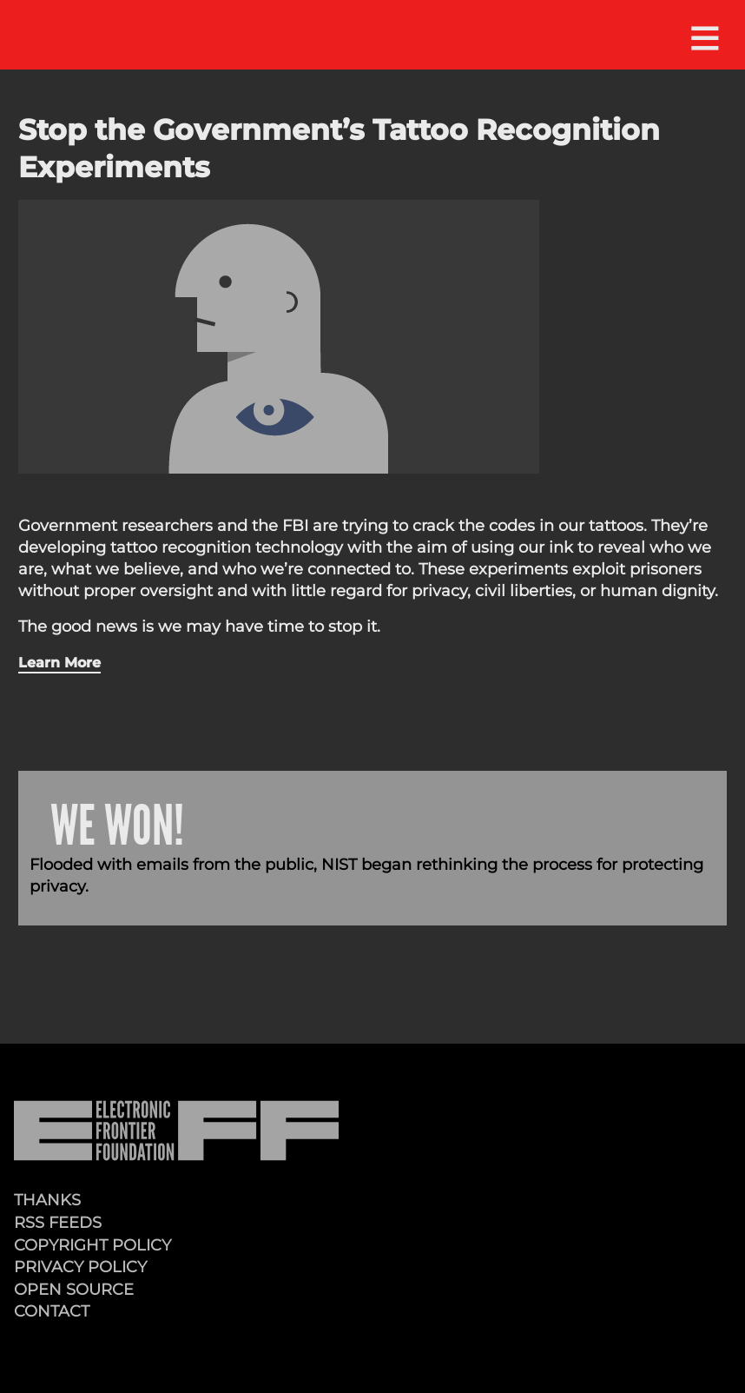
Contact (51, 1311)
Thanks (47, 1200)
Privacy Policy (80, 1266)
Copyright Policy (92, 1245)
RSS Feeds (58, 1222)
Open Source (74, 1289)
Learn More (59, 662)
